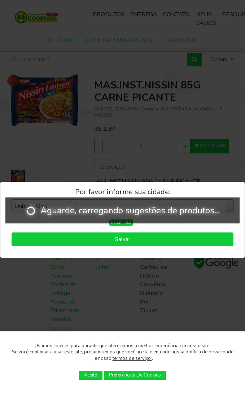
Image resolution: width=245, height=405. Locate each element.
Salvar (122, 239)
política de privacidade (209, 352)
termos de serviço (132, 358)
